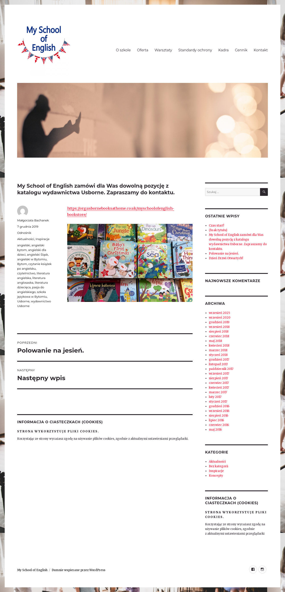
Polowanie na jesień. (224, 253)
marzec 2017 (218, 392)
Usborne (23, 301)
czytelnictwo (26, 273)
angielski (23, 245)
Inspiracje (42, 239)
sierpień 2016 (218, 415)
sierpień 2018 (218, 331)
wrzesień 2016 (219, 411)
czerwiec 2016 (219, 425)
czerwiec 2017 (219, 383)
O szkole (123, 50)
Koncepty (216, 476)
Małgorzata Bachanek (33, 220)
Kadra (223, 50)
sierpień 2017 (218, 378)
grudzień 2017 (219, 359)
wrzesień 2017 (219, 373)
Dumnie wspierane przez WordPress (78, 570)
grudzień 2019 (219, 322)
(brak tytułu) (218, 230)
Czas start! (216, 225)
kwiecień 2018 (219, 345)
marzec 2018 (218, 350)
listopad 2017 (218, 364)
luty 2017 (215, 397)
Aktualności (25, 239)
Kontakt (261, 50)
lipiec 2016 (216, 420)
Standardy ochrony (195, 50)
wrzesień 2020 (219, 317)
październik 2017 (221, 369)
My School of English (32, 570)
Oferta (142, 50)
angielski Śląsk (37, 254)
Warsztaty (163, 50)
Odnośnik (24, 233)
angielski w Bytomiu (32, 259)
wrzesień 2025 (219, 313)
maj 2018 (215, 341)
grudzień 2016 (219, 406)
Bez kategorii (218, 466)
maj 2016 (215, 429)
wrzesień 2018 (219, 327)
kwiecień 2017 (219, 387)
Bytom (22, 264)
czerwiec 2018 (219, 336)
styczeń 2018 (218, 355)
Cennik (241, 50)
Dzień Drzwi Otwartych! (226, 258)
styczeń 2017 (218, 401)
